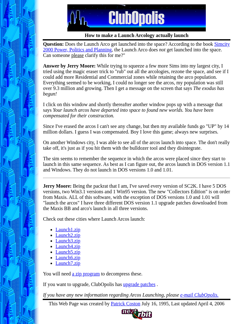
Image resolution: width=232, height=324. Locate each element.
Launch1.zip (68, 229)
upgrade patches (139, 284)
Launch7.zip (68, 263)
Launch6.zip (68, 257)
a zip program (86, 273)
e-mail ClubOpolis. (199, 295)
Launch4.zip (68, 246)
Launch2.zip (68, 235)
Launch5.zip (68, 252)
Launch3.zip (68, 240)
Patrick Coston (125, 303)
